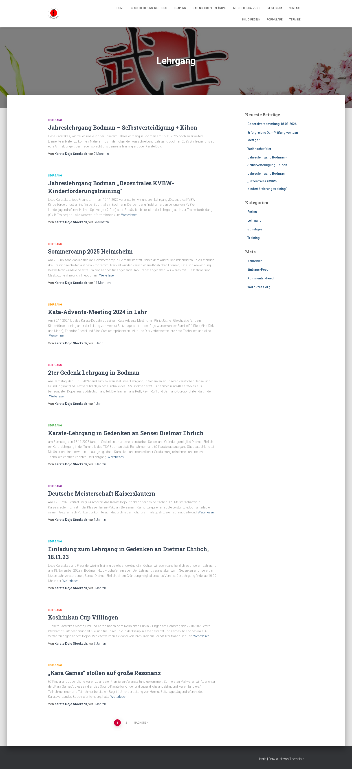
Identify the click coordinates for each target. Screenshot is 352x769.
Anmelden (254, 261)
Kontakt (295, 8)
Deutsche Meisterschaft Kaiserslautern (101, 493)
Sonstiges (254, 229)
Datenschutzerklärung (210, 8)
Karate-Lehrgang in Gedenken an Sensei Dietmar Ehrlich (126, 433)
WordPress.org (259, 287)
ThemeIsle (296, 759)
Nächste (140, 722)
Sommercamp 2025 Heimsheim (90, 251)
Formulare (275, 19)
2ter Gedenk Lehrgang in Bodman (94, 372)
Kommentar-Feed (260, 278)
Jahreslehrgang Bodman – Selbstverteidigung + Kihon (122, 127)
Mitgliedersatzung (246, 8)
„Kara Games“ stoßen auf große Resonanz (104, 673)
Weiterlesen (129, 215)
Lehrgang (55, 120)
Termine (295, 19)
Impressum (274, 8)
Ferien (252, 212)
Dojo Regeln (251, 19)
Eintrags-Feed (257, 269)
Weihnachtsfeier (259, 149)
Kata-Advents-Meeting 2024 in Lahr (97, 312)
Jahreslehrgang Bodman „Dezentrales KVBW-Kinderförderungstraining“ (267, 181)
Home (120, 8)
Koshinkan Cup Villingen (83, 617)
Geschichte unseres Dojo (149, 8)
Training (180, 8)
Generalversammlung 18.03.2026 (272, 124)
